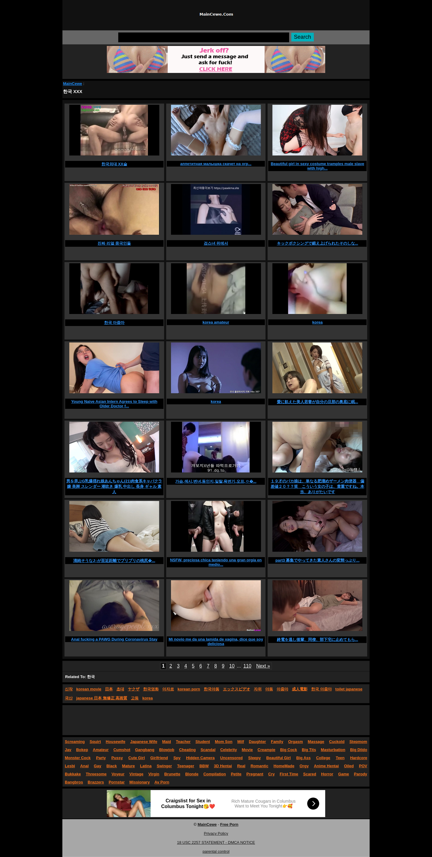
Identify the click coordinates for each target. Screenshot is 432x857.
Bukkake (73, 774)
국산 (69, 698)
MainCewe (72, 83)
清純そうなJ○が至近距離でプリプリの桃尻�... (114, 560)
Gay (97, 766)
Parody (360, 774)
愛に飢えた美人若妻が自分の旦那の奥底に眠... (317, 402)
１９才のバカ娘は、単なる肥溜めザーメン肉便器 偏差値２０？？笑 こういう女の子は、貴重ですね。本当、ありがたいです (317, 486)
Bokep (82, 749)
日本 (109, 689)
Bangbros (74, 782)
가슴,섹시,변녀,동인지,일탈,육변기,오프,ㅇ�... (215, 481)
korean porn (189, 689)
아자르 (168, 689)
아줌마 (282, 689)
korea (317, 322)
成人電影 (300, 689)
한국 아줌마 (114, 322)
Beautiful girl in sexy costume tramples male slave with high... (317, 165)
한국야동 (211, 689)
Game (343, 774)
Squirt (95, 741)
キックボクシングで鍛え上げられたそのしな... (317, 243)
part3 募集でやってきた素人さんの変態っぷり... (317, 560)
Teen (340, 758)
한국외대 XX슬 (114, 164)
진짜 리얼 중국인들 (114, 243)
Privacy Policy (216, 833)
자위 (258, 689)
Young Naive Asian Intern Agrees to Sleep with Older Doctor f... (114, 403)
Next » (263, 665)
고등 (135, 698)
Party (101, 758)
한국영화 (151, 689)
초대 (120, 689)
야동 (269, 689)
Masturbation (333, 749)
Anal (84, 766)
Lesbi (70, 766)
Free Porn (229, 824)
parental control (216, 851)
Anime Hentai (326, 766)
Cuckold (336, 741)
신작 (69, 689)
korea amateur (215, 322)
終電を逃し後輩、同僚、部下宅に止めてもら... (317, 639)
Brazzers (96, 782)
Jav (68, 749)
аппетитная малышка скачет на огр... (215, 163)
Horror (327, 774)
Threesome (96, 774)
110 (247, 665)
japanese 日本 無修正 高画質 (101, 698)
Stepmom (358, 741)
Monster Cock (78, 758)
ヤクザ (134, 689)
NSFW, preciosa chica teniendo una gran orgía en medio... (216, 562)
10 (232, 665)
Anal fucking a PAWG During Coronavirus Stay (114, 639)
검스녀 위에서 (216, 243)
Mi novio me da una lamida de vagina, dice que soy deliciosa (216, 641)
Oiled (349, 766)
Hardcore (358, 758)
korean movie (88, 689)
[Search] (203, 37)
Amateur (101, 749)
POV (363, 766)
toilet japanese (348, 689)
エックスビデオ (236, 689)
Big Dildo (358, 749)
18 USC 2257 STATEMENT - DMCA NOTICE (216, 842)
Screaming (75, 741)
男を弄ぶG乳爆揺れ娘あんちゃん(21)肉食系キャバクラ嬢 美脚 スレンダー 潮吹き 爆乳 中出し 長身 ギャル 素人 (114, 486)
